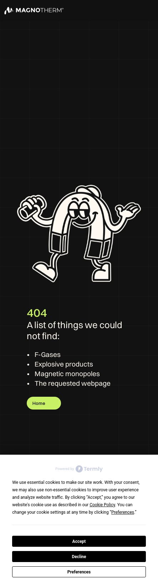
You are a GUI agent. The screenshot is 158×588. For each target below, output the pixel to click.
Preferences (79, 572)
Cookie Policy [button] (102, 504)
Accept (79, 541)
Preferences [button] (122, 512)
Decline (79, 556)
